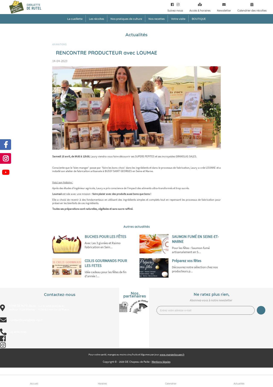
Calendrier (170, 383)
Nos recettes (156, 18)
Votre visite (178, 18)
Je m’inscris (261, 310)
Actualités (239, 383)
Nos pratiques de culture (126, 18)
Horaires (102, 383)
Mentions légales (161, 362)
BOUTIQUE (199, 18)
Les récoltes (96, 18)
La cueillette (75, 18)
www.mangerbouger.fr (172, 354)
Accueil (34, 383)
